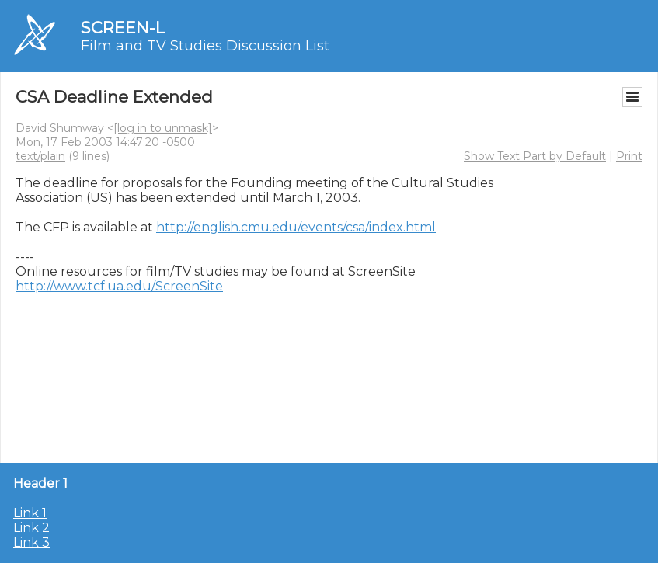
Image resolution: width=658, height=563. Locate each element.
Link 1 (30, 513)
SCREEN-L (123, 27)
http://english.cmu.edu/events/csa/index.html (296, 227)
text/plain (40, 156)
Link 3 (31, 542)
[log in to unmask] (162, 128)
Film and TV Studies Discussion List (205, 45)
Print (629, 156)
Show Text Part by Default (535, 156)
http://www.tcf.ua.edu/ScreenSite (119, 286)
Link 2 (31, 527)
